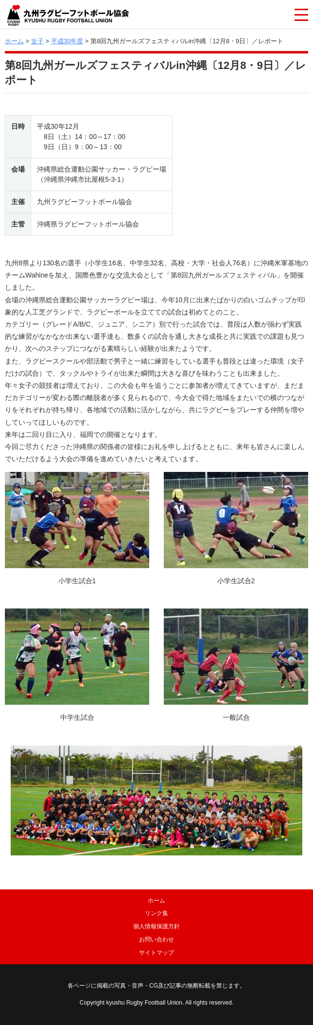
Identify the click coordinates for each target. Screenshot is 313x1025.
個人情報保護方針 (156, 926)
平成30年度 (67, 41)
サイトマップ (156, 952)
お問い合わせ (156, 939)
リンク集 (156, 913)
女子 (37, 41)
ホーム (14, 41)
